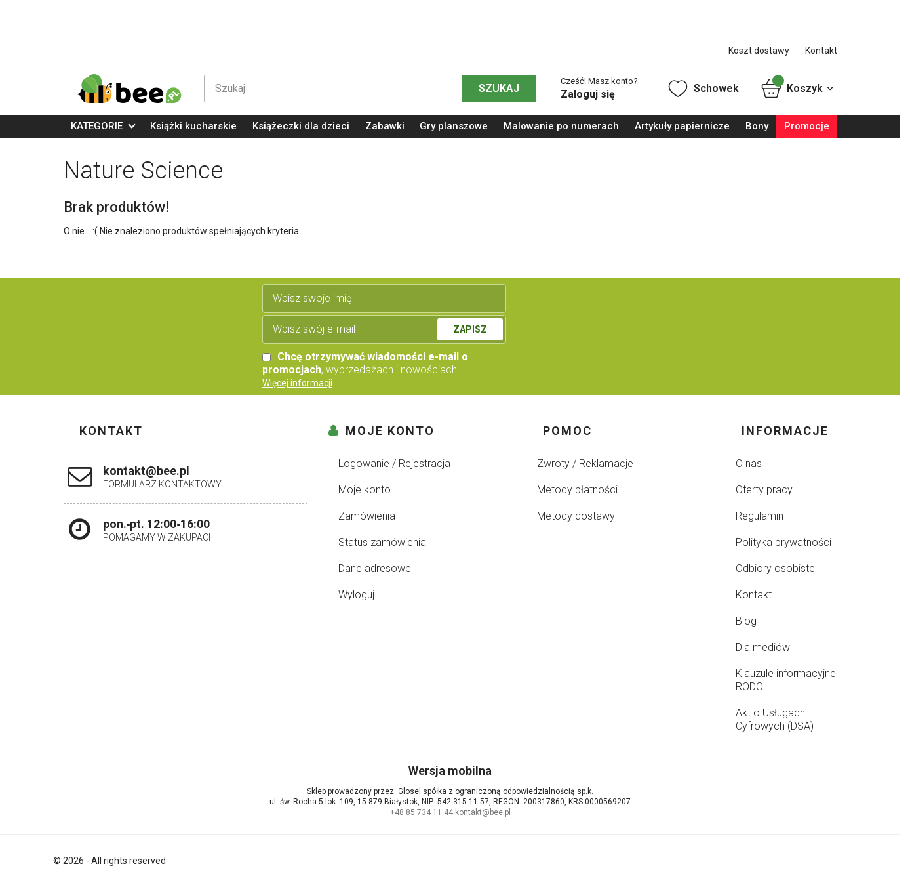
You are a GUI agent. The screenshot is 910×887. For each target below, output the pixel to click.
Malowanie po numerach (561, 126)
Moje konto (364, 490)
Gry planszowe (454, 126)
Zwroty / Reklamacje (585, 463)
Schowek (702, 88)
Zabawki (385, 126)
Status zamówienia (382, 542)
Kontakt (821, 50)
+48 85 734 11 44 (421, 812)
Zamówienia (366, 516)
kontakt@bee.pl (483, 812)
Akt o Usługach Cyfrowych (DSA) (775, 719)
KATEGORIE (97, 126)
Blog (746, 621)
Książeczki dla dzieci (300, 126)
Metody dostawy (576, 516)
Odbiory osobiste (775, 568)
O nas (749, 463)
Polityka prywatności (783, 542)
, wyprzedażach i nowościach (365, 363)
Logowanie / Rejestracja (394, 463)
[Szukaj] (333, 88)
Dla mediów (763, 647)
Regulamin (759, 516)
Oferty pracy (764, 490)
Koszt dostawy (758, 50)
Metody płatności (577, 490)
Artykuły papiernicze (682, 126)
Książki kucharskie (193, 126)
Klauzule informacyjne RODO (786, 680)
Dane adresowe (374, 568)
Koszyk (798, 88)
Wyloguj (356, 594)
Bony (756, 126)
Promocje (806, 126)
